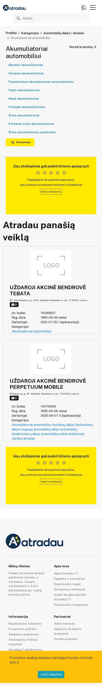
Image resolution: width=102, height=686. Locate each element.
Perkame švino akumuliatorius (31, 123)
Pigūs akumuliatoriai (24, 90)
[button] (93, 7)
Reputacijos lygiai (67, 584)
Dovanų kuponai (66, 639)
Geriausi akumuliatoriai (26, 73)
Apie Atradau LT (66, 573)
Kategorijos (30, 33)
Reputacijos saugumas (71, 604)
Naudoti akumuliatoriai (26, 65)
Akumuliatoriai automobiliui (31, 331)
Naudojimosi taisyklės (25, 623)
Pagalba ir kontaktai (69, 578)
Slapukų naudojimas (24, 634)
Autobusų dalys (63, 425)
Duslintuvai (76, 434)
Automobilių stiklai (54, 434)
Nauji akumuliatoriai (24, 98)
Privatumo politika (22, 629)
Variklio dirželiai (23, 438)
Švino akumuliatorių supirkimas (32, 132)
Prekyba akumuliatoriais (27, 107)
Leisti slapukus (51, 674)
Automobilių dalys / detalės (63, 33)
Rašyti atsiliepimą (51, 191)
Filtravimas (20, 142)
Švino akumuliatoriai (24, 115)
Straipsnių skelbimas (69, 589)
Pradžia (11, 33)
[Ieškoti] (51, 18)
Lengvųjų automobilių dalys (39, 429)
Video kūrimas (64, 623)
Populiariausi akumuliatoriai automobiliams (41, 81)
